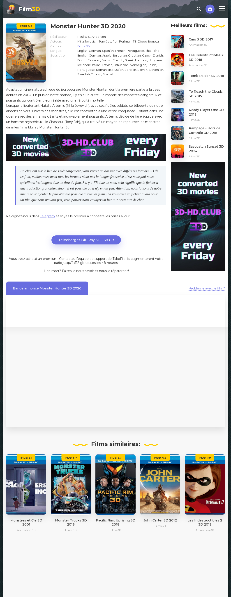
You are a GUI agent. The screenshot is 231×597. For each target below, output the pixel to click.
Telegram (47, 216)
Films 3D (83, 46)
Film (29, 9)
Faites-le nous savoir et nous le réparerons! (95, 271)
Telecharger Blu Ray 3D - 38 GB (86, 240)
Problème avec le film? (207, 288)
